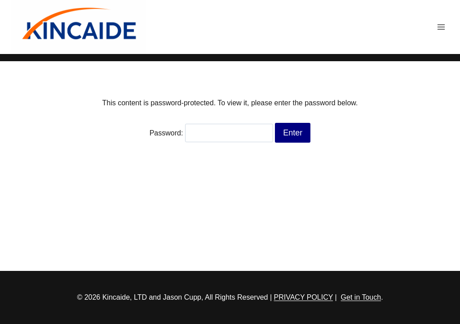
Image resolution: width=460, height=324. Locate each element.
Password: (211, 133)
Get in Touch (361, 297)
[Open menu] (441, 27)
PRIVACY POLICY (303, 297)
